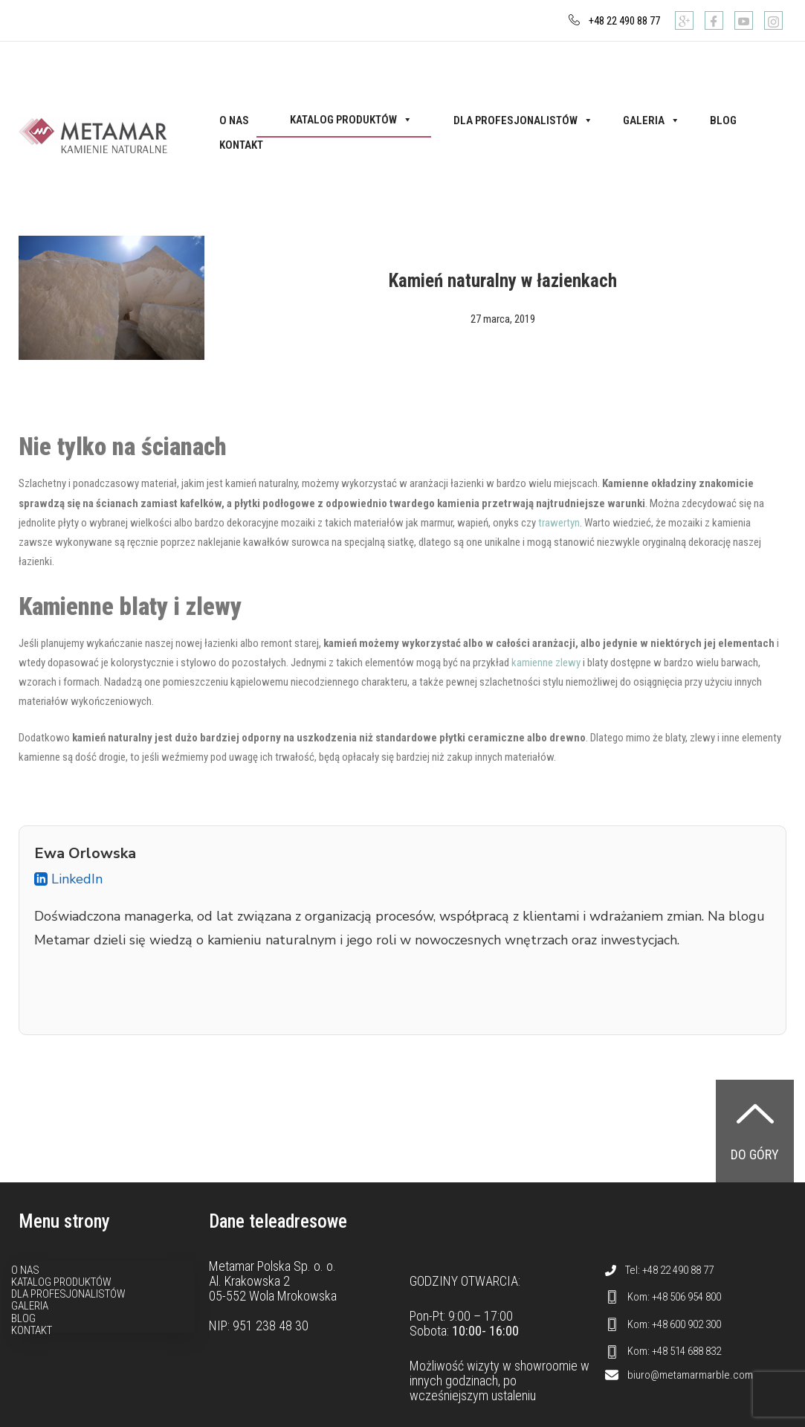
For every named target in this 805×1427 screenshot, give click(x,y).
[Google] (684, 20)
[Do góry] (755, 1113)
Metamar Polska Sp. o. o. (272, 1266)
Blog (723, 120)
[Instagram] (773, 20)
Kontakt (241, 145)
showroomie (546, 1365)
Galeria (651, 120)
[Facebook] (714, 20)
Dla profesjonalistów (523, 120)
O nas (234, 120)
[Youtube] (743, 20)
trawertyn (559, 522)
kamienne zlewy (546, 662)
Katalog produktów (351, 119)
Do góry (755, 1154)
